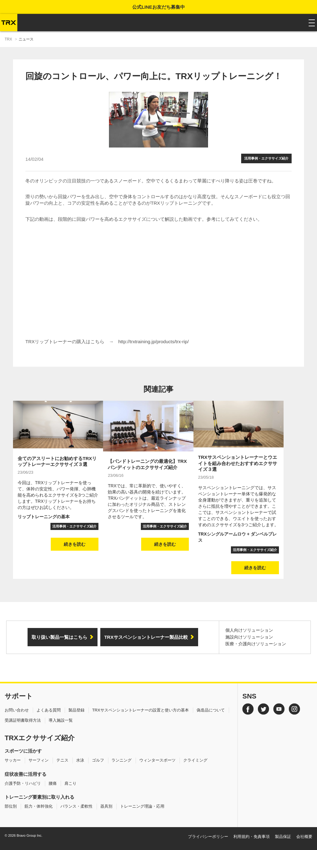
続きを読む (74, 544)
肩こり (70, 783)
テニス (62, 760)
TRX (8, 39)
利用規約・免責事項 (251, 836)
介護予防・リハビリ (23, 783)
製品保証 (283, 836)
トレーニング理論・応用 (142, 806)
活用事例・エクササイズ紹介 (266, 158)
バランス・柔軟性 (76, 806)
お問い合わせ (17, 710)
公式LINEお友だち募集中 (158, 7)
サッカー (13, 760)
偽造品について (211, 710)
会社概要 (304, 836)
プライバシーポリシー (208, 836)
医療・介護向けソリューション (255, 644)
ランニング (121, 760)
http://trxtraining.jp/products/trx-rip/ (153, 341)
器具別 (106, 806)
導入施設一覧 (61, 720)
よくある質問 (49, 710)
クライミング (195, 760)
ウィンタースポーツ (157, 760)
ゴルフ (98, 760)
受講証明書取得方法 (23, 720)
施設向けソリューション (249, 637)
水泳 (80, 760)
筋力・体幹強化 (38, 806)
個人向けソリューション (249, 630)
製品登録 (76, 710)
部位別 (11, 806)
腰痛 (53, 783)
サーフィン (38, 760)
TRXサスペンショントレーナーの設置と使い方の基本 (140, 710)
